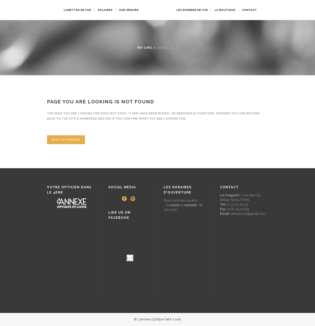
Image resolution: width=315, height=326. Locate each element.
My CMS (145, 48)
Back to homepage (66, 139)
